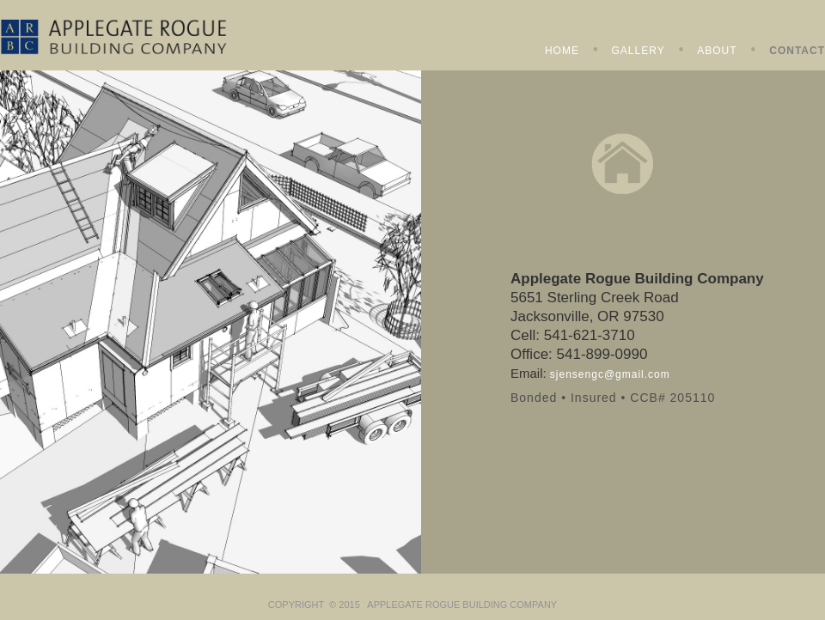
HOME (562, 51)
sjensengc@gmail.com (610, 374)
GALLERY (638, 51)
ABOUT (716, 51)
